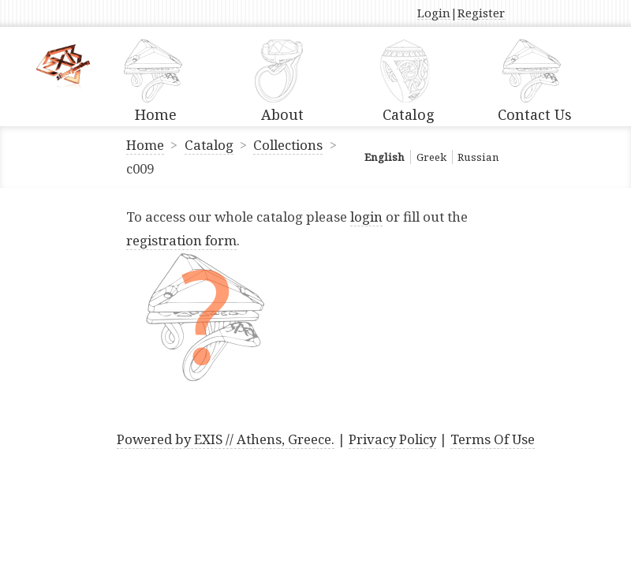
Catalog (209, 145)
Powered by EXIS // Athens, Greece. (225, 439)
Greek (431, 157)
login (366, 216)
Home (145, 145)
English (384, 157)
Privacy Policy (392, 439)
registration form (181, 240)
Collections (288, 145)
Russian (478, 157)
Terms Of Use (492, 439)
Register (481, 13)
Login (433, 13)
